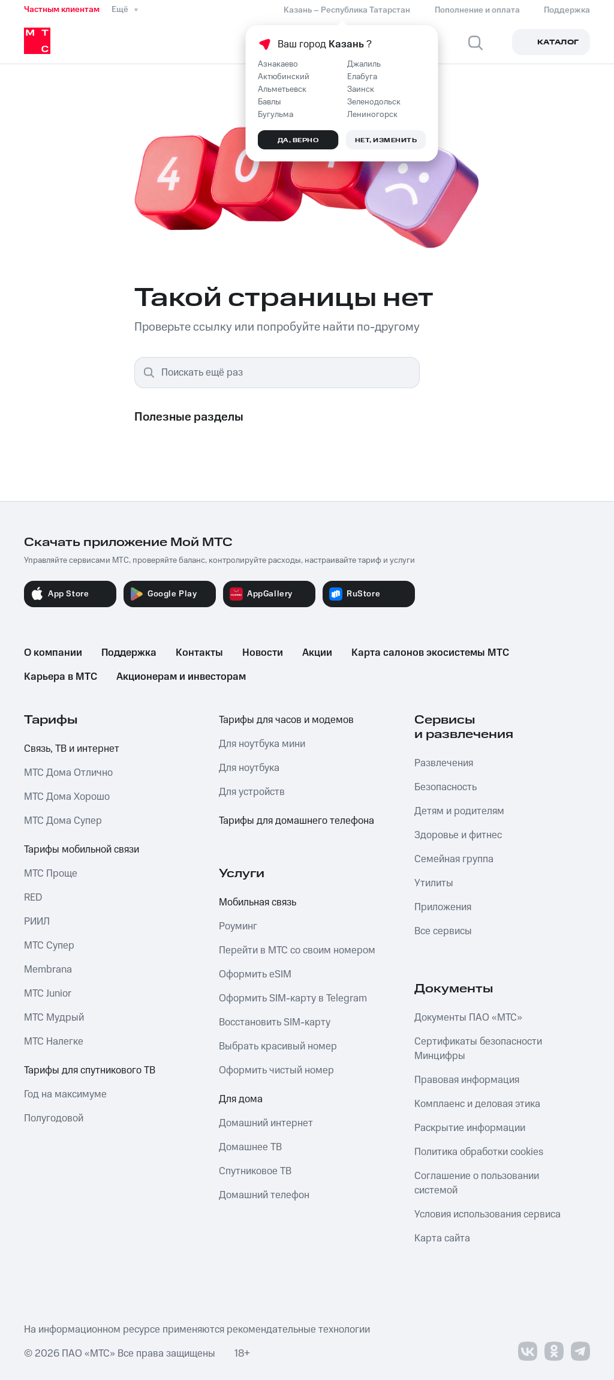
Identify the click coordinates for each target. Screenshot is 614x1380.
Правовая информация (466, 1080)
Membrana (48, 969)
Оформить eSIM (255, 974)
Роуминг (238, 926)
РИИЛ (37, 921)
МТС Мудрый (54, 1017)
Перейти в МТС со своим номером (297, 950)
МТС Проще (50, 873)
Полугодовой (53, 1118)
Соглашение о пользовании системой (476, 1183)
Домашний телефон (264, 1195)
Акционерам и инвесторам (181, 677)
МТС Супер (49, 945)
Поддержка (128, 653)
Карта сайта (442, 1238)
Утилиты (433, 883)
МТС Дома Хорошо (67, 797)
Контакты (199, 653)
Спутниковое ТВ (255, 1171)
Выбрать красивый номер (278, 1046)
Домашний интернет (266, 1123)
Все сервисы (443, 931)
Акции (317, 653)
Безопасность (445, 787)
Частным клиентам (62, 10)
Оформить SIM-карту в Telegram (293, 998)
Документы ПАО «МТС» (468, 1017)
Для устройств (252, 792)
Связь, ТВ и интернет (71, 749)
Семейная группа (453, 859)
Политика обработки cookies (478, 1152)
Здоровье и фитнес (458, 835)
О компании (53, 653)
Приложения (442, 907)
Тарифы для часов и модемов (286, 720)
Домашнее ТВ (250, 1147)
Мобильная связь (257, 902)
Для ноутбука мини (262, 744)
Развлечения (443, 763)
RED (33, 897)
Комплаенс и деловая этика (477, 1104)
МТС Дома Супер (63, 821)
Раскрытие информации (469, 1128)
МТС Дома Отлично (68, 773)
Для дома (241, 1099)
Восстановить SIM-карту (274, 1022)
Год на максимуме (65, 1094)
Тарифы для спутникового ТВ (89, 1070)
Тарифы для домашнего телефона (296, 821)
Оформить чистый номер (276, 1070)
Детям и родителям (459, 811)
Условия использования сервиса (487, 1214)
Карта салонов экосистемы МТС (430, 653)
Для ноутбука (249, 768)
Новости (262, 653)
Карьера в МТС (60, 677)
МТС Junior (47, 993)
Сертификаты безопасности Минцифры (478, 1048)
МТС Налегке (53, 1041)
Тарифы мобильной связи (81, 849)
